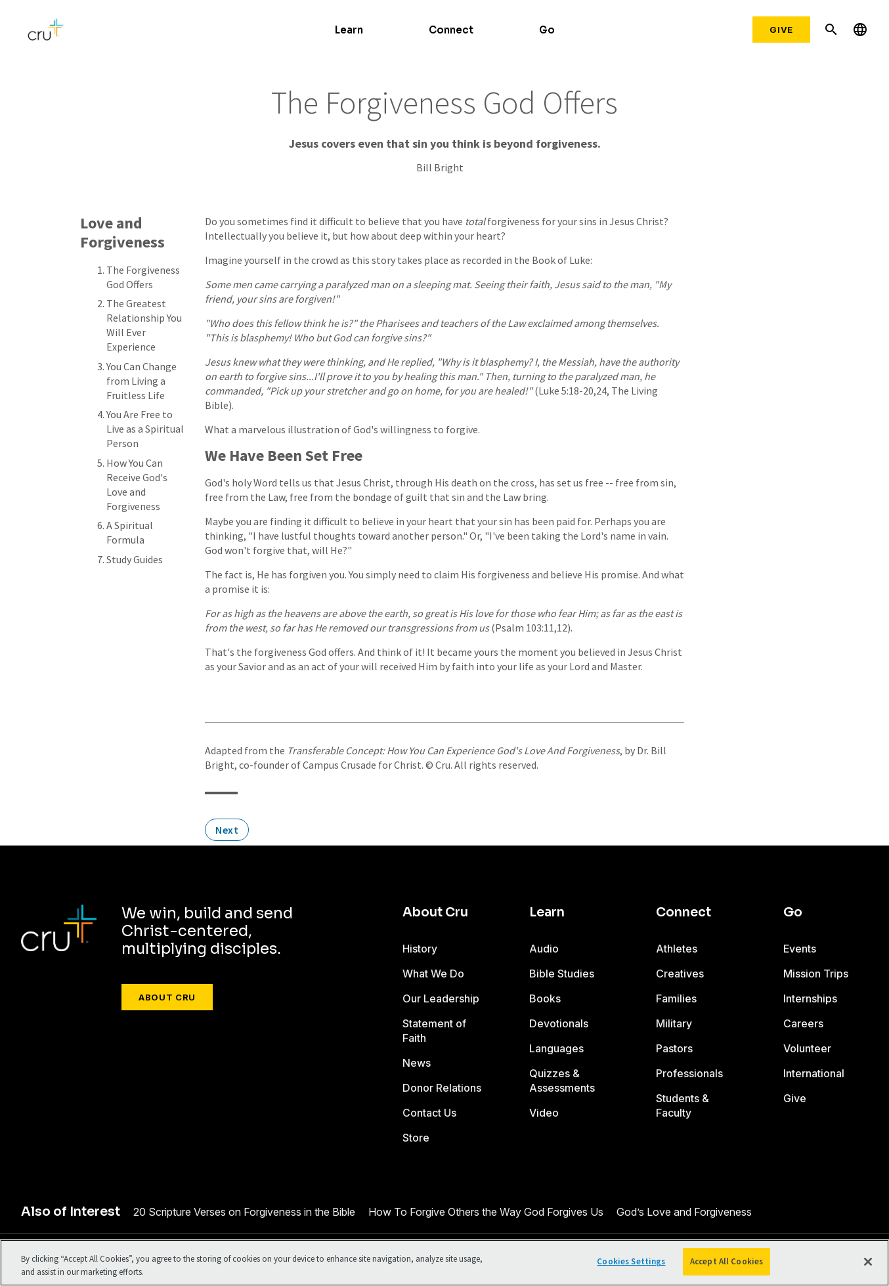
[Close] (868, 1261)
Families (676, 998)
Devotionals (558, 1023)
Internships (810, 998)
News (416, 1062)
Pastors (674, 1048)
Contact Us (429, 1112)
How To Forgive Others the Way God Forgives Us (485, 1211)
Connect (451, 30)
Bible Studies (561, 973)
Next (226, 829)
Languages (556, 1048)
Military (674, 1023)
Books (545, 998)
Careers (803, 1023)
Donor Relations (441, 1087)
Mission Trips (815, 973)
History (419, 948)
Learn (349, 30)
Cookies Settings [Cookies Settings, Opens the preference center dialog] (631, 1261)
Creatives (680, 973)
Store (415, 1137)
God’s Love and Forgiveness (684, 1211)
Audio (544, 948)
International (813, 1073)
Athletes (676, 948)
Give (781, 29)
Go (547, 30)
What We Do (433, 973)
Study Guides (134, 559)
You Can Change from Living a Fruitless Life (141, 381)
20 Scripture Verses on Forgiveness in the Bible (244, 1211)
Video (544, 1112)
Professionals (689, 1073)
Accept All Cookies (726, 1261)
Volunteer (807, 1048)
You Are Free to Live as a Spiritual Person (145, 429)
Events (799, 948)
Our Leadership (440, 998)
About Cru (167, 997)
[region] (444, 1262)
